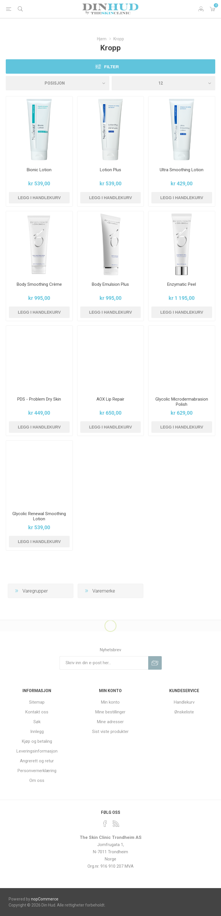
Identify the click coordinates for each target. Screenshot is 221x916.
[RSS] (116, 823)
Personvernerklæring (37, 770)
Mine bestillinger (110, 712)
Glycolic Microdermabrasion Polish (181, 402)
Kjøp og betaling (37, 741)
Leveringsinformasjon (37, 751)
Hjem (101, 39)
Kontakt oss (36, 712)
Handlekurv (184, 702)
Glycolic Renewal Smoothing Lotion (39, 516)
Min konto (110, 702)
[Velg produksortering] (57, 83)
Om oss (36, 780)
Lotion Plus (110, 169)
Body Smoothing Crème (39, 284)
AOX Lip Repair (110, 399)
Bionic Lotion (39, 169)
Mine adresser (110, 721)
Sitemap (37, 702)
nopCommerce (44, 899)
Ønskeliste (184, 712)
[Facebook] (105, 823)
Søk (37, 721)
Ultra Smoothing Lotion (181, 169)
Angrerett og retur (37, 760)
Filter (111, 66)
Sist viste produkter (110, 731)
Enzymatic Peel (181, 284)
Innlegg (37, 731)
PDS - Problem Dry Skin (39, 399)
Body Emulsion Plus (110, 284)
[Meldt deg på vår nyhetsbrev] (104, 663)
